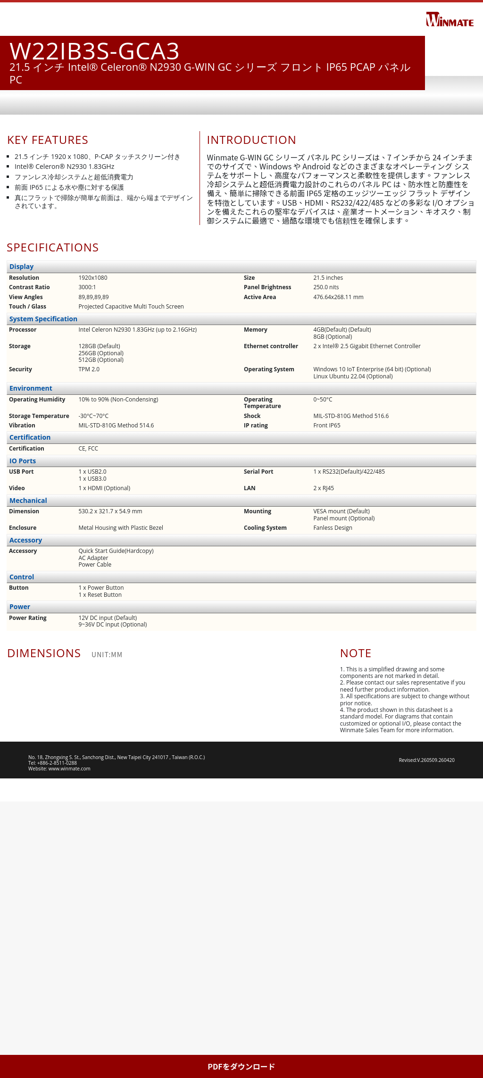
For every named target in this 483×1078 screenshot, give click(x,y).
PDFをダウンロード (241, 1066)
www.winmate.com (70, 1045)
